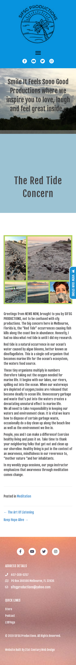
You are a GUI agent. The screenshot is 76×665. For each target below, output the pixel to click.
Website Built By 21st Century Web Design (30, 650)
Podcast (10, 616)
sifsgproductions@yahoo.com (31, 587)
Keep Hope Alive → (16, 520)
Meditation (24, 496)
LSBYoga (10, 622)
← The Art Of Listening (19, 512)
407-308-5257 (20, 575)
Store (8, 609)
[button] (24, 61)
